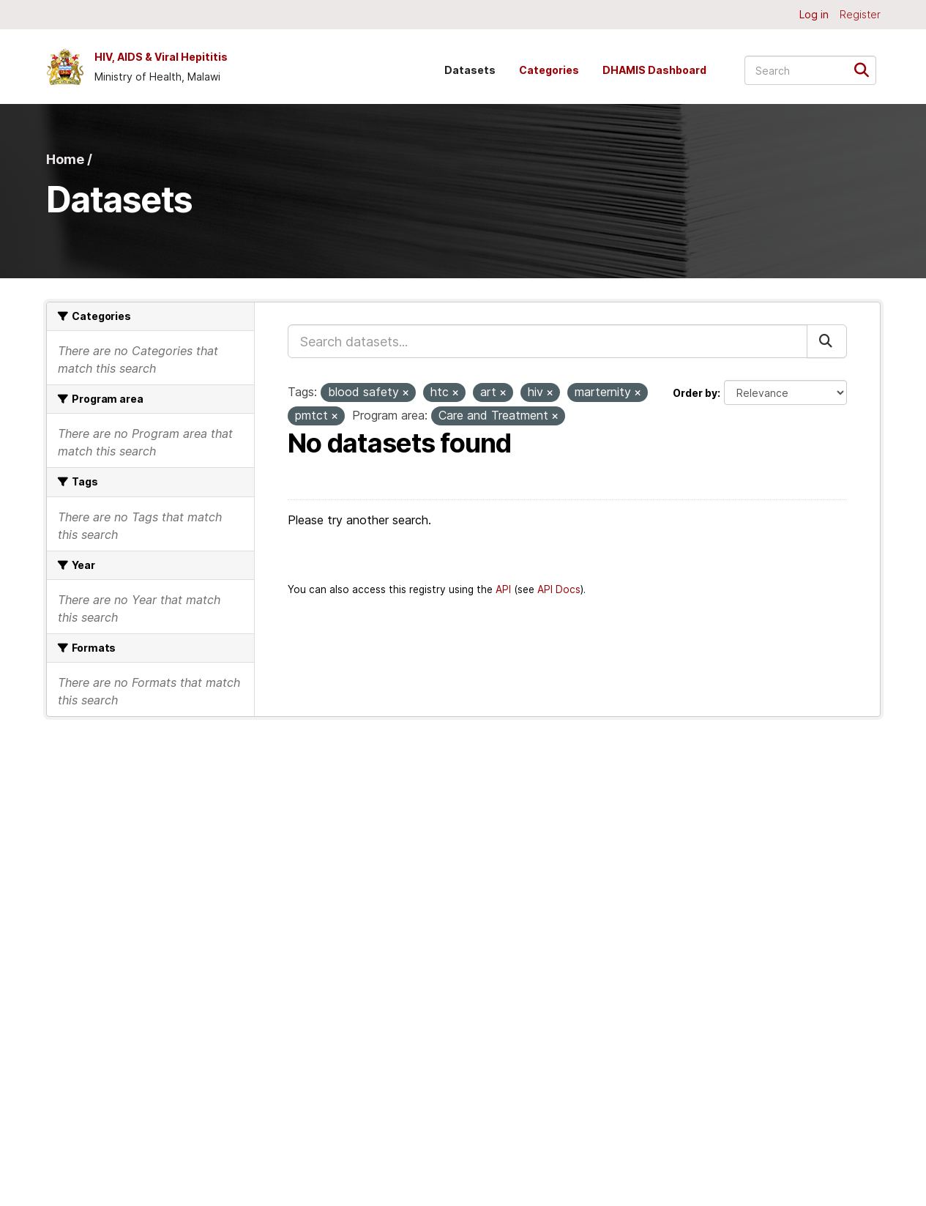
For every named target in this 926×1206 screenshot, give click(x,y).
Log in (814, 14)
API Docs (558, 589)
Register (860, 14)
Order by (695, 393)
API (503, 589)
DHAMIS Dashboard (654, 70)
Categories (549, 70)
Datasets (470, 70)
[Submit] (866, 69)
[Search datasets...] (810, 70)
